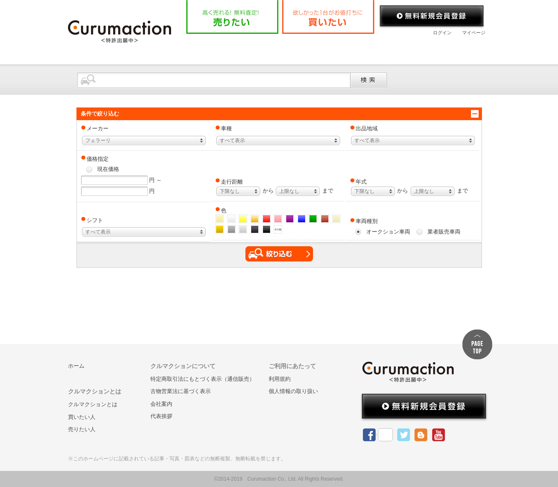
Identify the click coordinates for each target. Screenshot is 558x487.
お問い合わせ (452, 48)
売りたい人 (81, 429)
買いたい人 (81, 417)
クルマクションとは (267, 48)
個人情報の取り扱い (293, 391)
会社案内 (395, 48)
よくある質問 (338, 48)
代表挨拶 (161, 416)
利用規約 (280, 379)
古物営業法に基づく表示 (180, 391)
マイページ (473, 32)
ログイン (442, 32)
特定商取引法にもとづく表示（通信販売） (202, 379)
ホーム (207, 48)
